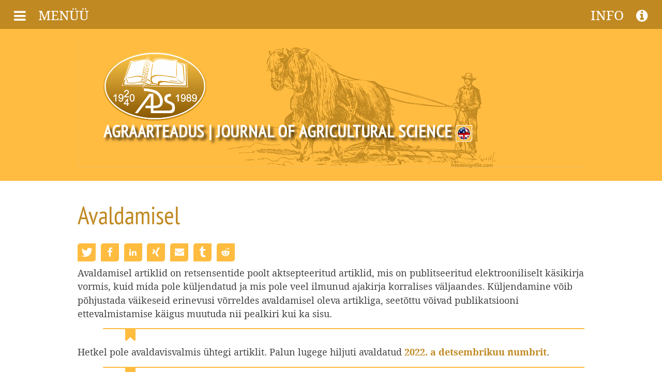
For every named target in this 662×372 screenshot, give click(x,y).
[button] (87, 252)
